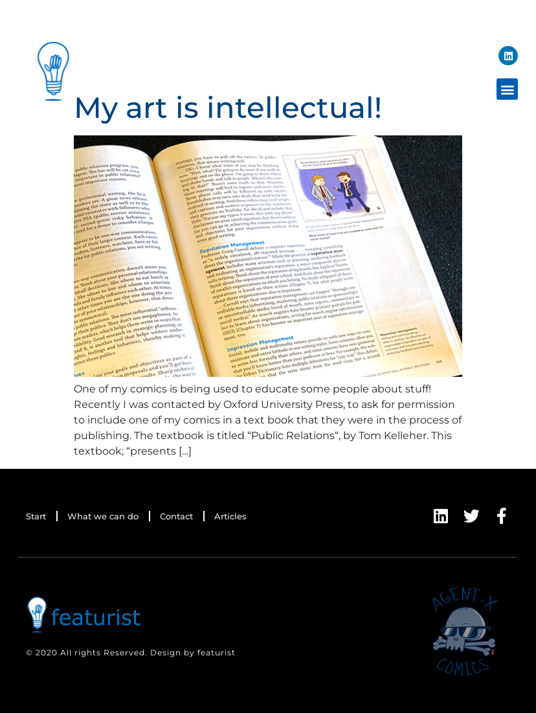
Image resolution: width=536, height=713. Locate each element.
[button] (507, 89)
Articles (230, 516)
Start (36, 516)
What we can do (103, 516)
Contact (176, 516)
